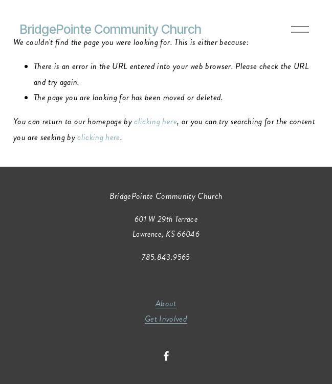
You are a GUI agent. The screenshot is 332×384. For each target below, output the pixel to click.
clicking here (155, 121)
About (166, 303)
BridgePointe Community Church (111, 29)
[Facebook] (166, 356)
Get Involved (166, 319)
